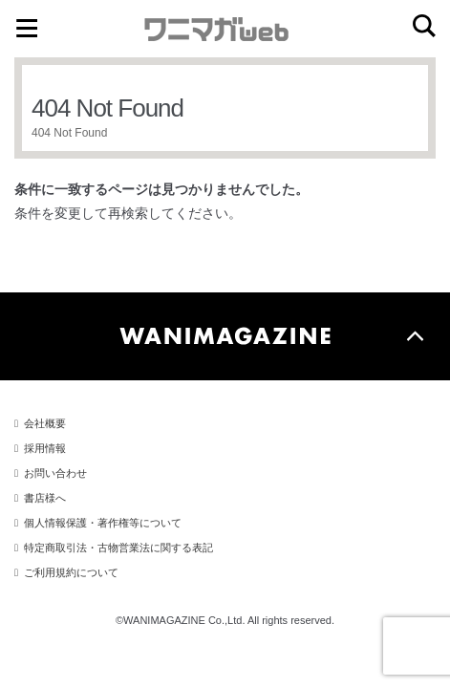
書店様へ (45, 498)
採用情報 (45, 448)
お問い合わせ (55, 473)
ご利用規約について (71, 572)
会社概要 (45, 423)
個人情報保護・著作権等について (103, 522)
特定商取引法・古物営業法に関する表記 (118, 547)
